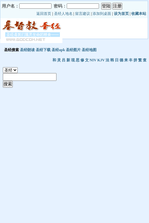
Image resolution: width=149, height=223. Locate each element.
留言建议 (82, 13)
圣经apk (58, 50)
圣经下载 (43, 50)
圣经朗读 (27, 50)
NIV (93, 60)
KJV (101, 60)
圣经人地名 (63, 13)
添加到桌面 (102, 13)
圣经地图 (89, 50)
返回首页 (43, 13)
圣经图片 (73, 50)
